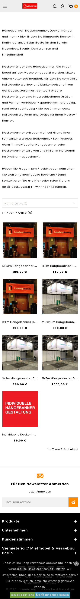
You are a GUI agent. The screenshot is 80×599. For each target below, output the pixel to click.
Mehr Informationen (52, 595)
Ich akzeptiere (22, 595)
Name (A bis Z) (40, 203)
